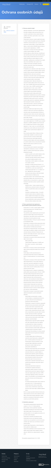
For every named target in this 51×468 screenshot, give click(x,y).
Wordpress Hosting (6, 458)
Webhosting (21, 4)
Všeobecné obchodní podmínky (30, 458)
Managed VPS (30, 4)
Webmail (16, 458)
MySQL (15, 459)
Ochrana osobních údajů (31, 460)
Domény (36, 4)
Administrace (17, 456)
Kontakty (28, 456)
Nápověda (16, 461)
